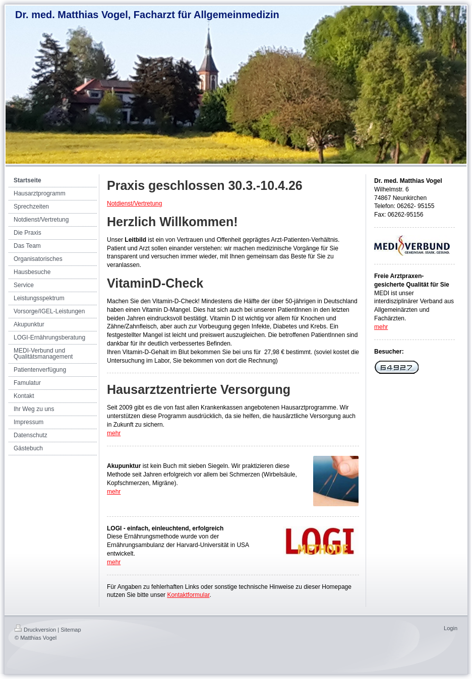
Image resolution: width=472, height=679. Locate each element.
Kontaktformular (188, 594)
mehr (114, 433)
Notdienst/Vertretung (134, 203)
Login (450, 628)
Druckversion (35, 630)
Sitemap (71, 630)
